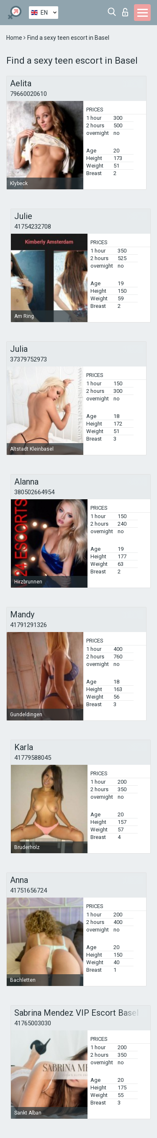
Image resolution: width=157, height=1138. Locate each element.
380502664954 (34, 492)
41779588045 (32, 757)
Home (14, 37)
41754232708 (32, 226)
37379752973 (28, 359)
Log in (125, 12)
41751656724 (28, 890)
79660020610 (28, 94)
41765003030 (32, 1023)
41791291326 (28, 625)
